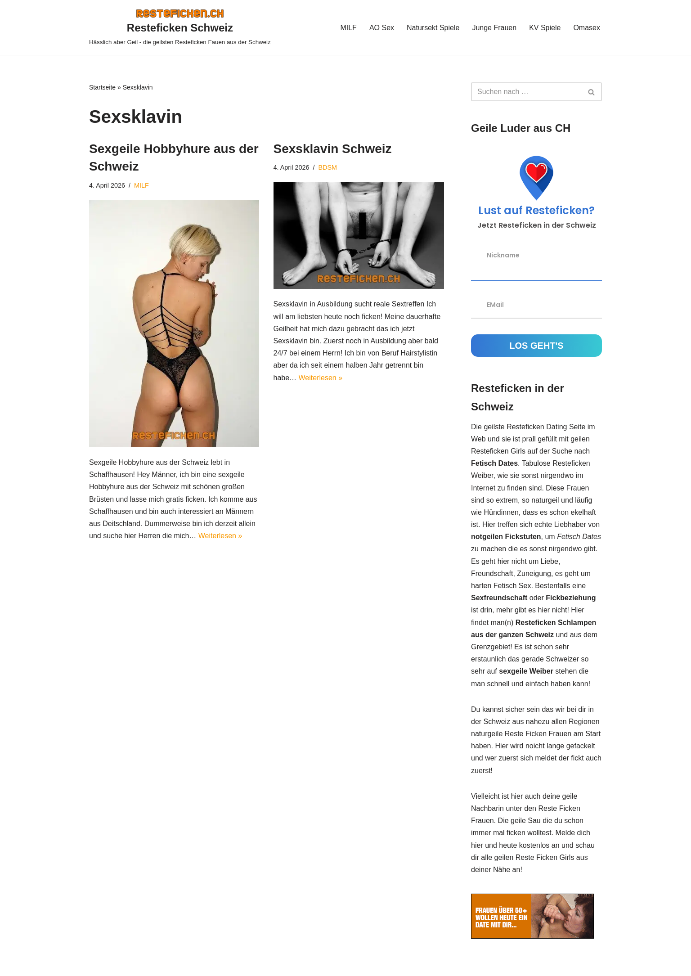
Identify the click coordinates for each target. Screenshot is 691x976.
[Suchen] (526, 91)
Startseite (102, 87)
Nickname (503, 255)
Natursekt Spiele (433, 27)
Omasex (586, 27)
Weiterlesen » (220, 536)
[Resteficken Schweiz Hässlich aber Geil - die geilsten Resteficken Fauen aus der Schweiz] (180, 27)
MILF (348, 27)
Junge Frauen (494, 27)
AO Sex (381, 27)
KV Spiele (545, 27)
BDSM (328, 167)
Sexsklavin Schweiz (333, 149)
